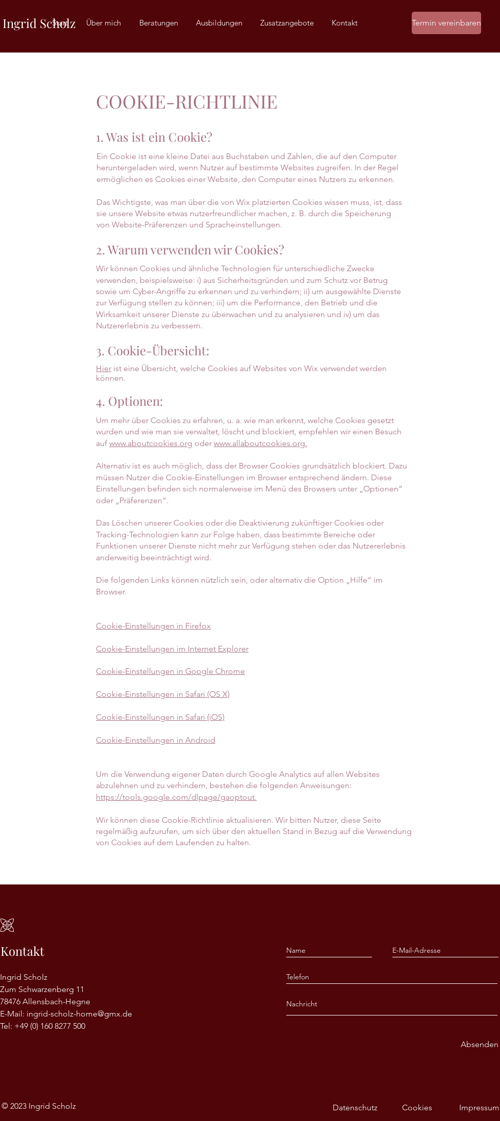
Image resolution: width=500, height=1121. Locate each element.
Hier (103, 368)
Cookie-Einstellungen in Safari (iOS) (160, 717)
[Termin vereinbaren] (446, 23)
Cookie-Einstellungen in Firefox (153, 626)
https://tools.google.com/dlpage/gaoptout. (176, 797)
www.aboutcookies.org (150, 443)
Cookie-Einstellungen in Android (155, 740)
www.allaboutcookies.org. (260, 443)
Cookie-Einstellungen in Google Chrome (170, 671)
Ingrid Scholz (39, 23)
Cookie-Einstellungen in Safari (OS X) (163, 694)
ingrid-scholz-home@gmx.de (79, 1014)
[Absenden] (479, 1044)
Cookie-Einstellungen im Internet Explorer (172, 649)
